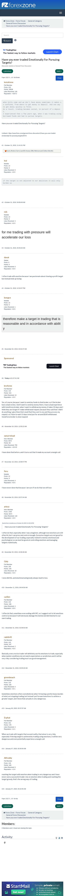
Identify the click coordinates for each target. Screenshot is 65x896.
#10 (3, 587)
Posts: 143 (7, 642)
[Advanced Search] (15, 40)
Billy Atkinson (35, 151)
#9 (3, 552)
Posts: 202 (7, 87)
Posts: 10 (7, 166)
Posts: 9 (6, 262)
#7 (3, 462)
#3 (3, 248)
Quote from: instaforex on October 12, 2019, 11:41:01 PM (18, 523)
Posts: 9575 (8, 441)
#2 (3, 202)
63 (12, 77)
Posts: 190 (7, 566)
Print (59, 78)
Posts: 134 (7, 391)
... (10, 77)
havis (8, 151)
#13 (3, 708)
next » (59, 71)
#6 (3, 378)
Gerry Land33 (20, 151)
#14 (3, 748)
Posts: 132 (7, 682)
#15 (3, 789)
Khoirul (13, 151)
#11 (3, 628)
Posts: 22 (7, 476)
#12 (3, 668)
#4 (3, 288)
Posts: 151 (7, 723)
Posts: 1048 (8, 512)
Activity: (7, 837)
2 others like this (48, 151)
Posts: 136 (7, 763)
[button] (59, 78)
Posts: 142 (7, 602)
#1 (3, 145)
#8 (3, 497)
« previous (7, 71)
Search (7, 41)
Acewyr (28, 151)
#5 (3, 349)
